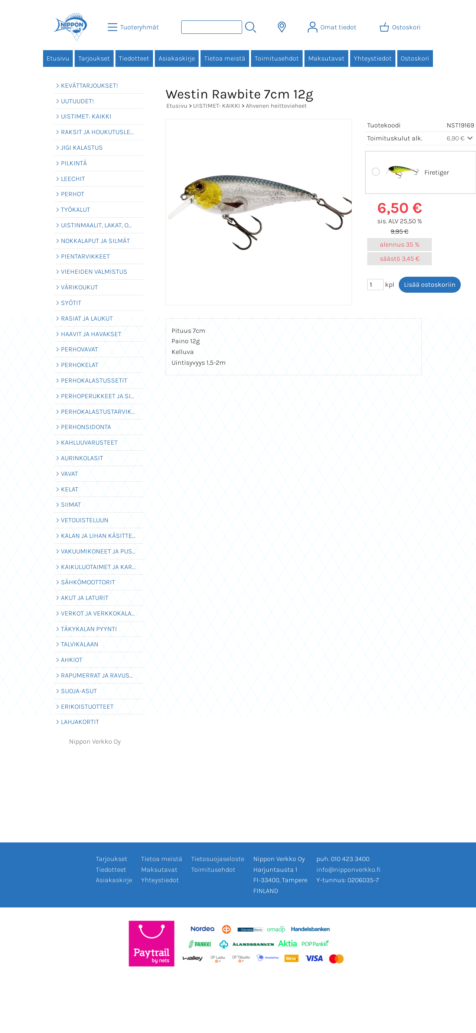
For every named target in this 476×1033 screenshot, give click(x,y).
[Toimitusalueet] (281, 27)
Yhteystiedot (373, 58)
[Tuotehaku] (211, 27)
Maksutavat (326, 58)
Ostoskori (415, 58)
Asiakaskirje (177, 58)
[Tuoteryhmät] (134, 27)
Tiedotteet (134, 58)
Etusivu (57, 58)
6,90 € (461, 138)
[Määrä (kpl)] (375, 284)
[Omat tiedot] (333, 27)
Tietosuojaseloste (217, 859)
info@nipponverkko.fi (348, 869)
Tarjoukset (94, 58)
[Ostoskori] (401, 27)
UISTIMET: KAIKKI (216, 105)
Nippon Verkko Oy (95, 741)
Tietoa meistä (224, 58)
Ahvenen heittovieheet (276, 105)
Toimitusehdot (277, 58)
